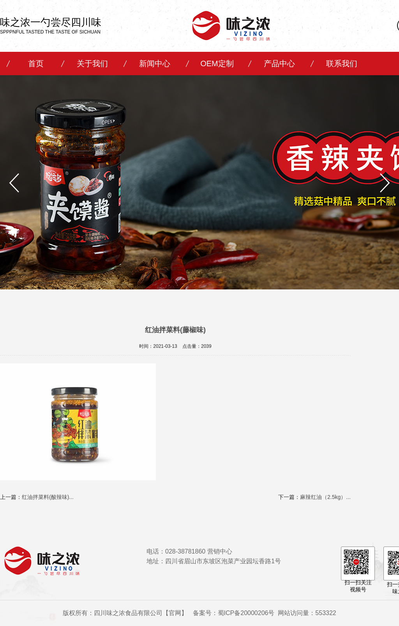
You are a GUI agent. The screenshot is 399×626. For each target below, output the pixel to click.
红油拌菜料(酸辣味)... (48, 499)
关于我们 (92, 63)
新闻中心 (154, 63)
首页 (36, 63)
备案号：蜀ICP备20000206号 (234, 613)
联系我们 (341, 63)
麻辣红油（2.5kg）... (325, 499)
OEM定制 (217, 63)
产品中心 (279, 63)
